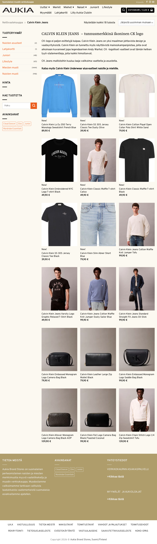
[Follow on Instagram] (150, 2)
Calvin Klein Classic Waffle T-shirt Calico (97, 190)
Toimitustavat (85, 524)
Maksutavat (66, 524)
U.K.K (10, 524)
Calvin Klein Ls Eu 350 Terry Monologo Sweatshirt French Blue (59, 126)
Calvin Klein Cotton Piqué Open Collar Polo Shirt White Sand (135, 126)
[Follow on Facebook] (147, 2)
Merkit (57, 7)
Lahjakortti (61, 13)
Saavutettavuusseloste (116, 531)
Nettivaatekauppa (12, 22)
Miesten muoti (10, 67)
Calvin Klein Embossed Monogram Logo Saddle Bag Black (136, 376)
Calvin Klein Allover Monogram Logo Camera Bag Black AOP (58, 437)
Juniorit (94, 7)
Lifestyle (107, 7)
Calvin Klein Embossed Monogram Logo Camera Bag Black (59, 376)
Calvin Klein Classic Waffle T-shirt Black (136, 190)
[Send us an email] (153, 2)
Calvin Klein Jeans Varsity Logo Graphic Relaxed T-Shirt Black (58, 315)
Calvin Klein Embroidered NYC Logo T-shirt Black (57, 190)
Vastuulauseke (88, 531)
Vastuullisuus (26, 524)
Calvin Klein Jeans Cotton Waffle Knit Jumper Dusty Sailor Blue (97, 315)
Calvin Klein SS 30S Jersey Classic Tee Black (56, 255)
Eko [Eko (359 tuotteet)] (20, 123)
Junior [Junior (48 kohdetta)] (80, 469)
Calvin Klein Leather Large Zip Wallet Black (96, 376)
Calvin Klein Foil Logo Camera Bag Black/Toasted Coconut (98, 437)
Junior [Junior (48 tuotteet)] (27, 123)
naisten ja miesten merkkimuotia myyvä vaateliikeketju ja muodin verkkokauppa (24, 477)
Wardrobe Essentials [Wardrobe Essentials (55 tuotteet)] (12, 128)
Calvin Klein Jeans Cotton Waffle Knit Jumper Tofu (136, 251)
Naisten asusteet (12, 43)
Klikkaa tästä (116, 499)
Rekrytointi (15, 531)
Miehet (69, 7)
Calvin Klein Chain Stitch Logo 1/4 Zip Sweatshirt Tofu (136, 437)
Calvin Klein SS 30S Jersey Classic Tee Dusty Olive (94, 126)
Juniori (6, 55)
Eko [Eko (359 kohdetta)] (72, 469)
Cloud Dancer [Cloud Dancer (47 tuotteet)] (9, 123)
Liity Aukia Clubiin (81, 13)
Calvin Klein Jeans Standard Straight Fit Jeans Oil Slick (133, 315)
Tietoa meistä (47, 524)
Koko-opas (141, 531)
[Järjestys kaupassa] (136, 23)
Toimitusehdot (140, 524)
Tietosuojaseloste (39, 531)
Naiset (82, 7)
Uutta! (45, 7)
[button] (140, 10)
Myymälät (46, 13)
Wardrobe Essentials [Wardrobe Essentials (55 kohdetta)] (65, 474)
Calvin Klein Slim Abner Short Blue (95, 255)
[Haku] (123, 10)
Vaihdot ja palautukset (112, 524)
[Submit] (34, 106)
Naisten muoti (10, 74)
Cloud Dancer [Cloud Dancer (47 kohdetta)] (62, 469)
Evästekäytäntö (64, 531)
